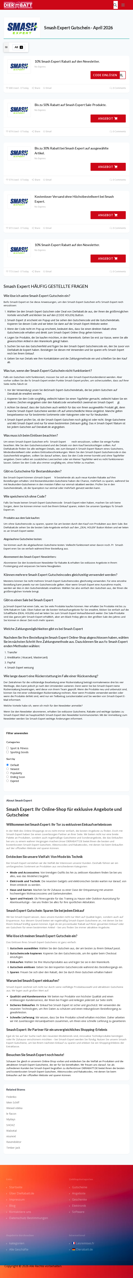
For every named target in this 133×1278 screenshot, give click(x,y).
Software (78, 1212)
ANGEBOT (108, 118)
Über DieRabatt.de (21, 1193)
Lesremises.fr (83, 1243)
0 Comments (118, 88)
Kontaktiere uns (20, 1212)
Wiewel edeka (14, 1108)
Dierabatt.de (82, 1249)
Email (47, 88)
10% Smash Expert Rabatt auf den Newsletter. (67, 61)
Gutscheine (79, 1187)
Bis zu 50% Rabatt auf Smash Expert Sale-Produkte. (70, 105)
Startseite (15, 1187)
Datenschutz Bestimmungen (28, 1218)
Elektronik (79, 1206)
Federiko (11, 1097)
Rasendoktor (13, 1142)
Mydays (10, 1119)
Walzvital (11, 1130)
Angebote (78, 1193)
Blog (12, 1206)
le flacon (11, 1113)
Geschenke (79, 1199)
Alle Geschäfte (18, 1249)
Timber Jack (13, 1147)
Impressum (17, 1199)
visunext (11, 1136)
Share (35, 88)
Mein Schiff (12, 1102)
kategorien (16, 1243)
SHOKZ (10, 1125)
